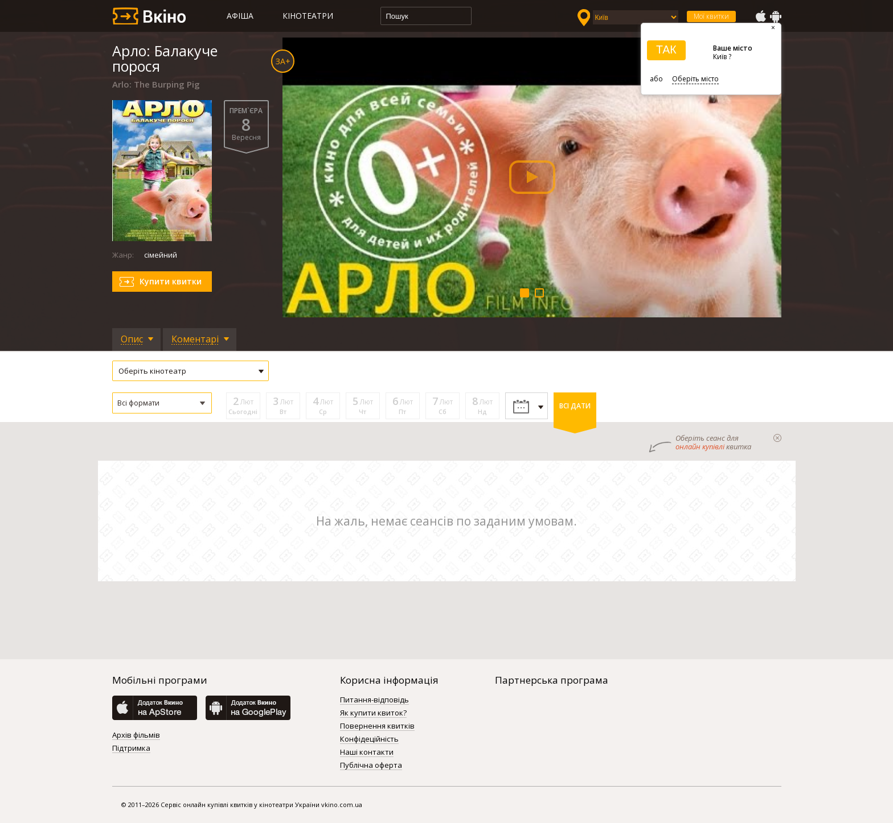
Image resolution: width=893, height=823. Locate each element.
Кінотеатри (307, 15)
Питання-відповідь (374, 700)
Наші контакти (367, 752)
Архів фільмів (136, 735)
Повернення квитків (377, 726)
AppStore (760, 16)
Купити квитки (171, 281)
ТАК (666, 49)
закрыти (777, 438)
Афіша (240, 15)
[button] (162, 402)
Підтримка (131, 748)
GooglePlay (775, 16)
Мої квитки (711, 16)
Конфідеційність (369, 739)
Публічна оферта (371, 765)
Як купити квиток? (373, 713)
